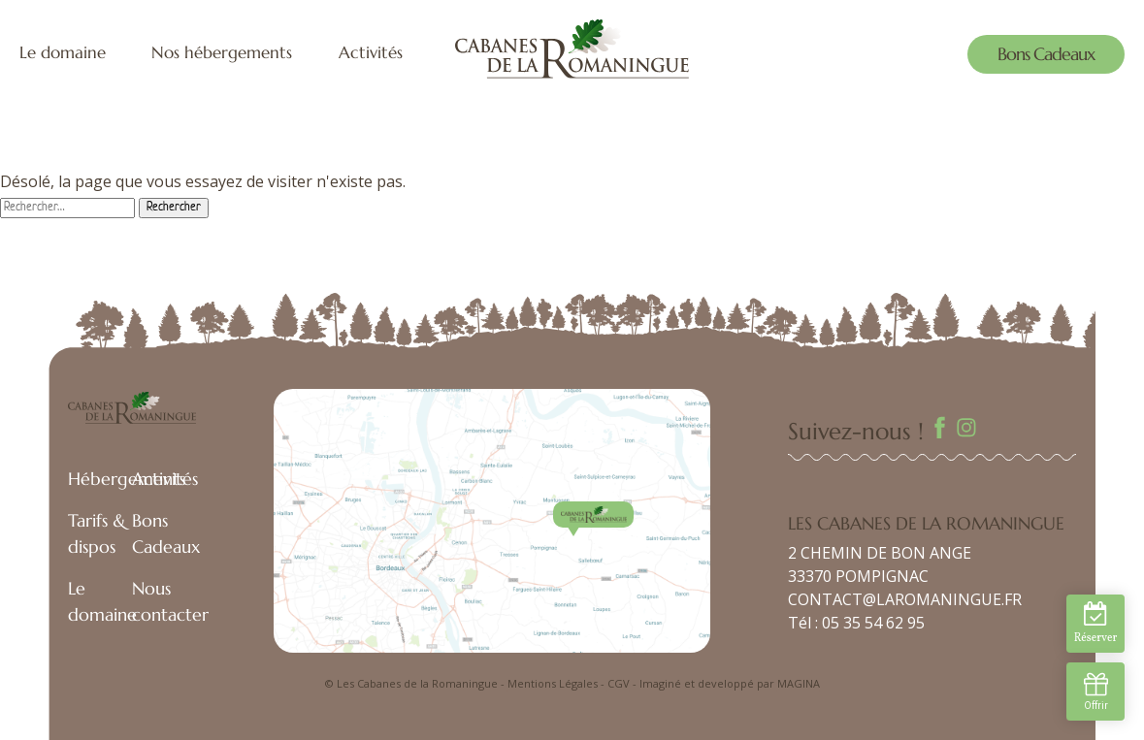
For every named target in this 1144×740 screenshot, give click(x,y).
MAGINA (798, 683)
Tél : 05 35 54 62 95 (856, 622)
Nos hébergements (221, 53)
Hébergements (126, 478)
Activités (371, 53)
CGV (618, 683)
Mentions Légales (552, 683)
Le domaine (62, 53)
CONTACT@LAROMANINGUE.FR (905, 599)
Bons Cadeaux (1046, 54)
